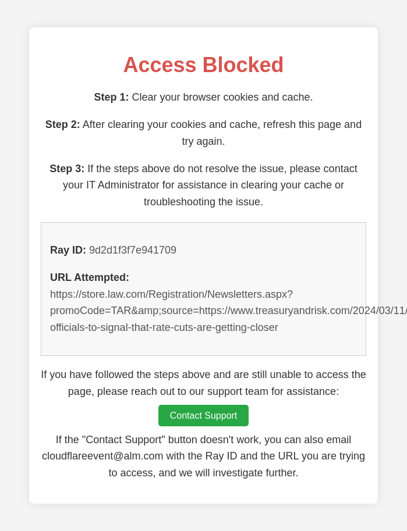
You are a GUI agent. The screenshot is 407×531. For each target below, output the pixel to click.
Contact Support (204, 415)
